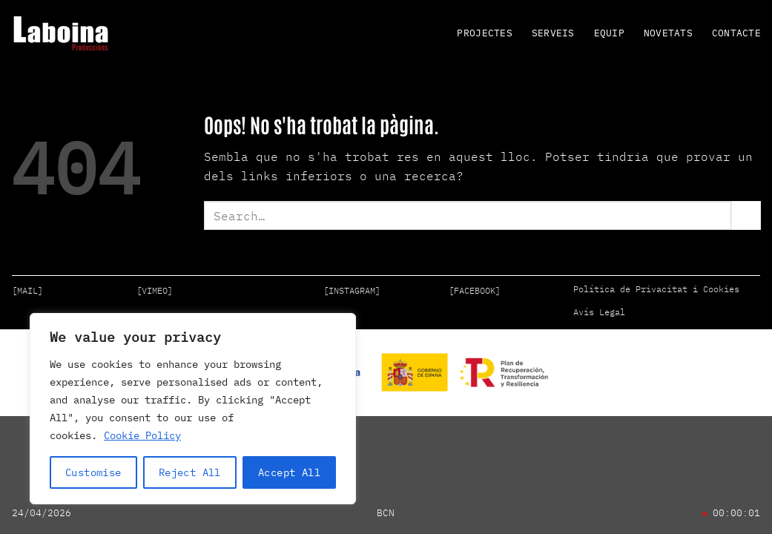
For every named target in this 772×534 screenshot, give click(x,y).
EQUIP (609, 33)
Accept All (289, 472)
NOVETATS (668, 33)
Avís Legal (599, 311)
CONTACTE (736, 33)
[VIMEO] (154, 290)
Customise (93, 472)
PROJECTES (484, 33)
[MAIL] (27, 290)
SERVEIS (553, 33)
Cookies (721, 288)
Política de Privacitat (630, 288)
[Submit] (746, 215)
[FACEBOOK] (475, 290)
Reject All (190, 472)
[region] (193, 408)
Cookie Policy (142, 435)
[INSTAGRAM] (351, 290)
